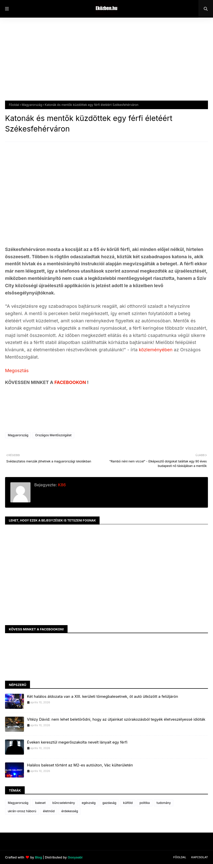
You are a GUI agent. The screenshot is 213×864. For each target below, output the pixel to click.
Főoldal (14, 105)
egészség (89, 803)
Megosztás (17, 370)
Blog (38, 857)
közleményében (156, 349)
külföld (128, 803)
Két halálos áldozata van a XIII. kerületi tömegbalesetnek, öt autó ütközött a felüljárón (102, 696)
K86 (61, 484)
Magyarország (32, 105)
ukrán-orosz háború (22, 811)
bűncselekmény (63, 803)
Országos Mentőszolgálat (53, 435)
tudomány (164, 803)
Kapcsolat (199, 857)
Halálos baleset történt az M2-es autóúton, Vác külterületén (80, 765)
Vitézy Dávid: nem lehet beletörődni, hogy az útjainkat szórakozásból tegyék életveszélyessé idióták (116, 719)
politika (144, 803)
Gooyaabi (75, 857)
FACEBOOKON (70, 382)
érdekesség (69, 811)
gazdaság (109, 803)
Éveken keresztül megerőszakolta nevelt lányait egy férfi (77, 742)
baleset (40, 803)
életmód (49, 811)
